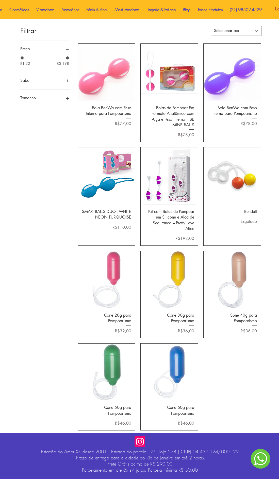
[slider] (22, 58)
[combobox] (236, 31)
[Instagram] (140, 441)
